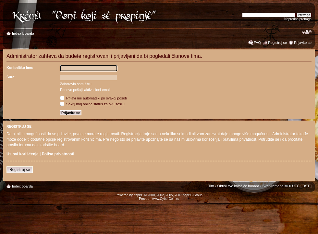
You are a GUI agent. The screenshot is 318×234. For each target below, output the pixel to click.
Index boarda (23, 33)
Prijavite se (303, 43)
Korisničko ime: (19, 68)
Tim (211, 186)
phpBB (138, 195)
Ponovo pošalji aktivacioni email (85, 90)
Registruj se (277, 43)
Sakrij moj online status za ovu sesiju (92, 104)
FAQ (257, 43)
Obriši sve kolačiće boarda (238, 186)
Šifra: (11, 77)
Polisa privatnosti (58, 154)
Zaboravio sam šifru (76, 84)
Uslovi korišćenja (22, 154)
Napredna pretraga (298, 19)
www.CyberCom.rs (165, 199)
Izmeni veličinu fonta (307, 32)
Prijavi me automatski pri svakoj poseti (93, 98)
